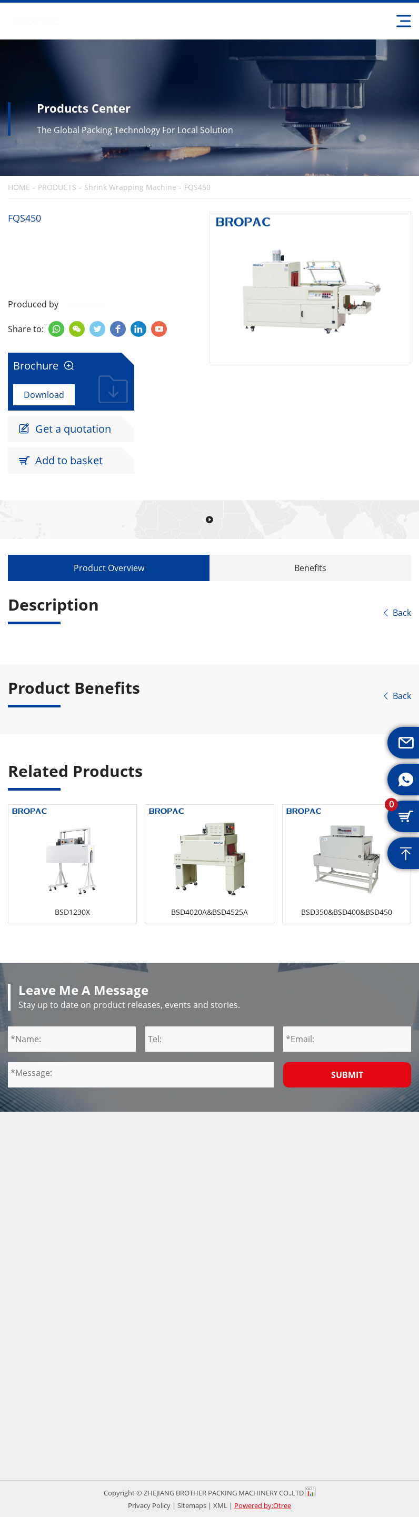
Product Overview (109, 568)
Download (44, 395)
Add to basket (60, 460)
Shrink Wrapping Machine (130, 187)
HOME (19, 187)
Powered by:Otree (262, 1505)
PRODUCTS (57, 187)
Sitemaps (191, 1505)
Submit (347, 1075)
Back (396, 612)
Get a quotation (64, 429)
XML (220, 1505)
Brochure (43, 366)
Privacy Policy (149, 1505)
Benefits (310, 568)
